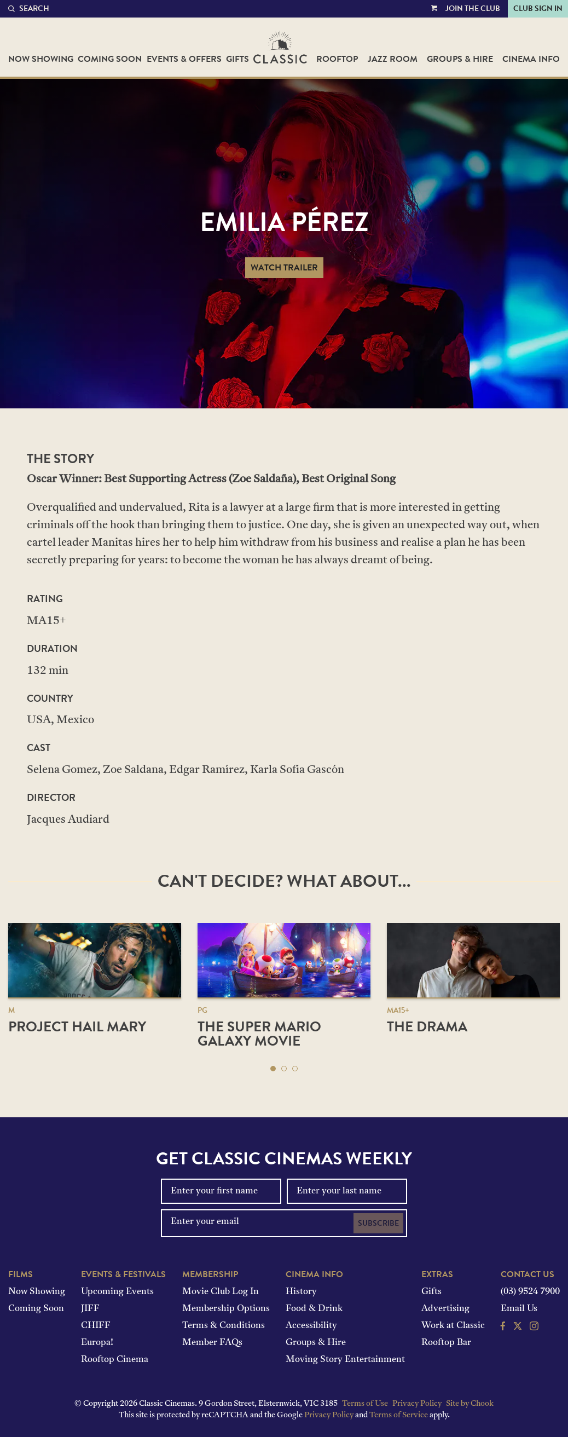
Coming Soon (110, 59)
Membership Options (226, 1309)
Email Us (519, 1309)
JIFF (90, 1309)
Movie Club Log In (220, 1292)
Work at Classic (453, 1325)
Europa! (97, 1342)
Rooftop (337, 59)
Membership (210, 1274)
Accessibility (311, 1325)
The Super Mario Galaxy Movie (259, 1034)
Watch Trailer (284, 267)
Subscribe (378, 1223)
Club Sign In (538, 8)
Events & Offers (184, 59)
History (301, 1292)
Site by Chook (470, 1404)
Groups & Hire (460, 59)
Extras (437, 1274)
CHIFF (96, 1325)
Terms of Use (365, 1404)
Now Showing (40, 59)
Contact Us (527, 1274)
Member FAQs (212, 1342)
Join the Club (472, 8)
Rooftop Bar (446, 1342)
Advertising (445, 1309)
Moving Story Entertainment (345, 1359)
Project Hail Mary (77, 1026)
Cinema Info (531, 59)
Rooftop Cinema (114, 1359)
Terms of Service (398, 1415)
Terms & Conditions (223, 1325)
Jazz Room (393, 59)
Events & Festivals (123, 1274)
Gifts (237, 59)
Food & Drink (314, 1309)
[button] (273, 1068)
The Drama (427, 1026)
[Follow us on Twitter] (517, 1327)
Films (20, 1274)
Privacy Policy (417, 1404)
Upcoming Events (117, 1292)
